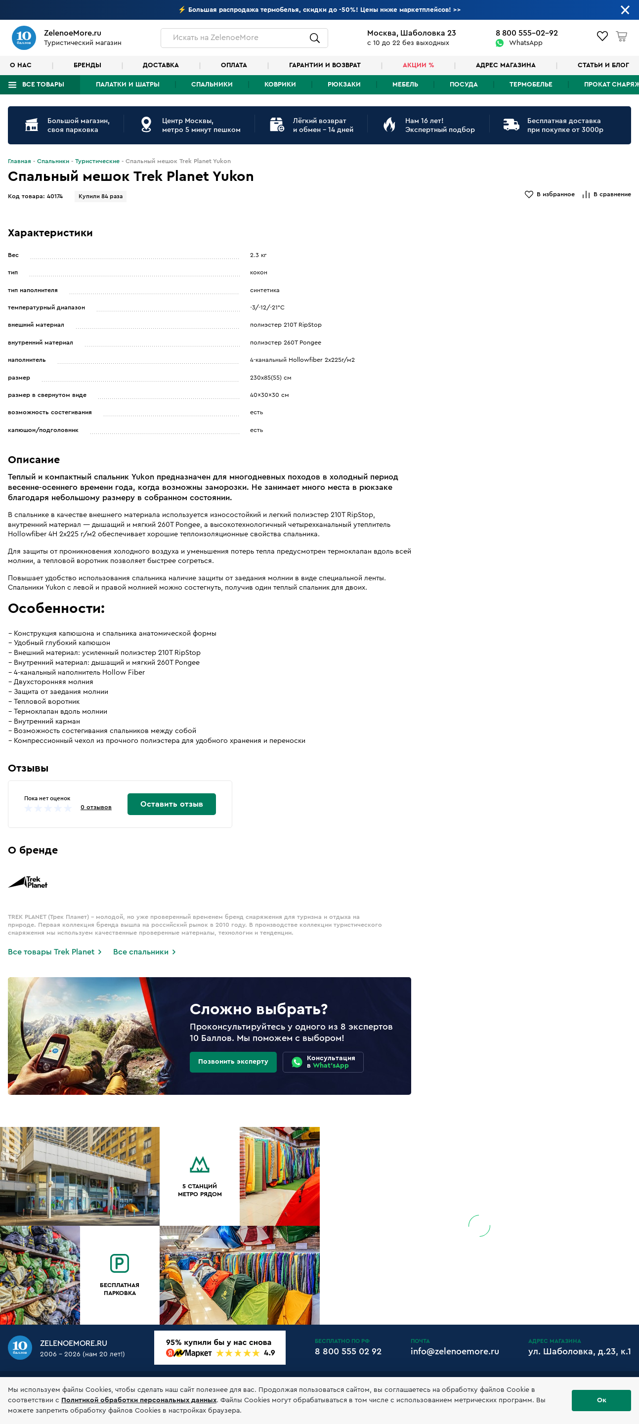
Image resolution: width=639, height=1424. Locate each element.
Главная (19, 161)
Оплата (234, 65)
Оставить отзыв (171, 804)
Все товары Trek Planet (51, 952)
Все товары (43, 84)
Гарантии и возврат (325, 65)
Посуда (464, 84)
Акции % (418, 65)
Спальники (212, 84)
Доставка (161, 65)
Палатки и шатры (128, 84)
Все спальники (141, 952)
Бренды (87, 65)
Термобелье (531, 84)
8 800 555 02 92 (348, 1351)
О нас (21, 65)
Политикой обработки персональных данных (138, 1400)
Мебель (405, 84)
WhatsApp (526, 43)
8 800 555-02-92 (527, 33)
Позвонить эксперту (233, 1061)
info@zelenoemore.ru (455, 1351)
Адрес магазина (506, 65)
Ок (601, 1400)
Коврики (280, 84)
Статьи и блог (603, 65)
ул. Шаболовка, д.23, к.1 (579, 1351)
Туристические (97, 161)
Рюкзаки (344, 84)
